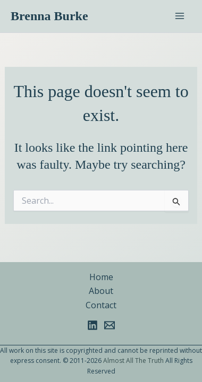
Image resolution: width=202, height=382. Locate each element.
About (101, 291)
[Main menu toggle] (179, 16)
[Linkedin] (92, 325)
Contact (101, 305)
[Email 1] (109, 325)
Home (101, 277)
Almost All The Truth (133, 360)
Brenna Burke (49, 16)
